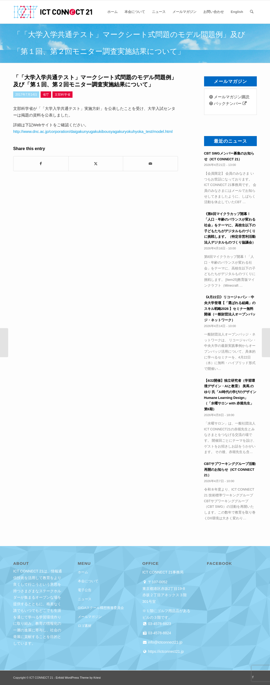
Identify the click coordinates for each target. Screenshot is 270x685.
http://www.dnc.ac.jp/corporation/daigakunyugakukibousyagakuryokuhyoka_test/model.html (93, 131)
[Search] (252, 12)
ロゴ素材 (84, 626)
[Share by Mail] (150, 163)
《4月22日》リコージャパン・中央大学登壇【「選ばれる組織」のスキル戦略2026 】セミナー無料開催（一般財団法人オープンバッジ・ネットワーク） (229, 308)
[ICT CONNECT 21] (52, 12)
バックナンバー (228, 103)
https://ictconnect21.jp (165, 651)
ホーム (83, 572)
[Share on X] (96, 163)
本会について (88, 581)
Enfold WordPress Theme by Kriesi (78, 677)
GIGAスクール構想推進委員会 (101, 608)
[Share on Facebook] (40, 163)
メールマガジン (90, 617)
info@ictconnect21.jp (164, 642)
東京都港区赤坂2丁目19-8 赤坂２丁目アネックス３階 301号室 (166, 595)
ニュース (84, 599)
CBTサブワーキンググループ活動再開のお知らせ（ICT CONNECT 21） (229, 469)
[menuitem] (112, 12)
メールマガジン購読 (229, 97)
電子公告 (84, 590)
